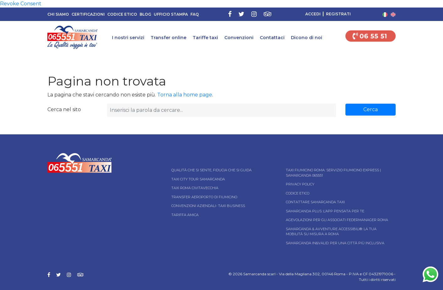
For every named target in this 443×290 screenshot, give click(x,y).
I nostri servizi (128, 37)
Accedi (313, 14)
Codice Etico (122, 14)
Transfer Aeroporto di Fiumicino (204, 197)
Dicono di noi (306, 37)
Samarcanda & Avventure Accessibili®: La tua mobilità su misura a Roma (331, 231)
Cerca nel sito (64, 109)
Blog (145, 14)
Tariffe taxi (205, 37)
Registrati (338, 14)
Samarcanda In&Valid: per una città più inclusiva (335, 243)
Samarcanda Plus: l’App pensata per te (325, 211)
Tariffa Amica (185, 215)
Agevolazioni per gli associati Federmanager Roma (337, 220)
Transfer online (168, 37)
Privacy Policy (300, 184)
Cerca (370, 109)
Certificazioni (88, 14)
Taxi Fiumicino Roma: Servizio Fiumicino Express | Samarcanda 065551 (333, 173)
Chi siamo (58, 14)
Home (5, 57)
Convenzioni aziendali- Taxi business (208, 206)
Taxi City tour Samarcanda (198, 179)
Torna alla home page (184, 95)
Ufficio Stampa (171, 14)
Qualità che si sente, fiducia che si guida (211, 170)
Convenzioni (239, 37)
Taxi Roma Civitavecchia (194, 188)
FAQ (194, 14)
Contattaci (272, 37)
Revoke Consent (20, 4)
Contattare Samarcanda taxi (315, 202)
